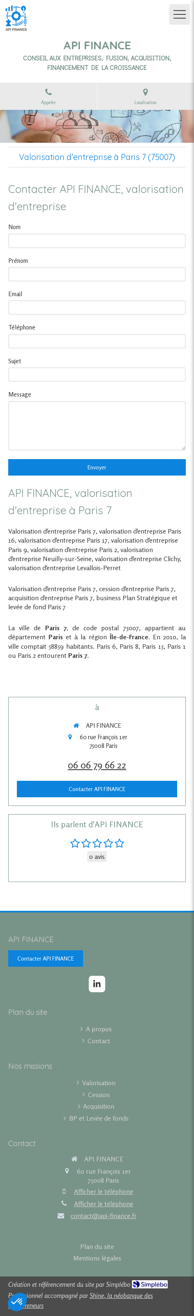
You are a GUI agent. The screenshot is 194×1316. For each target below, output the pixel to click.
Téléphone (21, 327)
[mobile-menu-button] (179, 14)
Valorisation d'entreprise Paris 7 (52, 531)
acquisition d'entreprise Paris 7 (50, 598)
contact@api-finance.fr (103, 1216)
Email (15, 294)
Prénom (18, 261)
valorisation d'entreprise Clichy (137, 559)
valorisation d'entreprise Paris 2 (73, 549)
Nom (14, 227)
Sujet (14, 361)
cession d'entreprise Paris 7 (136, 589)
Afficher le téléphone (103, 1191)
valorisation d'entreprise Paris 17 (63, 540)
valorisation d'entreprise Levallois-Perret (64, 568)
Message (19, 394)
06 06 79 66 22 (97, 765)
